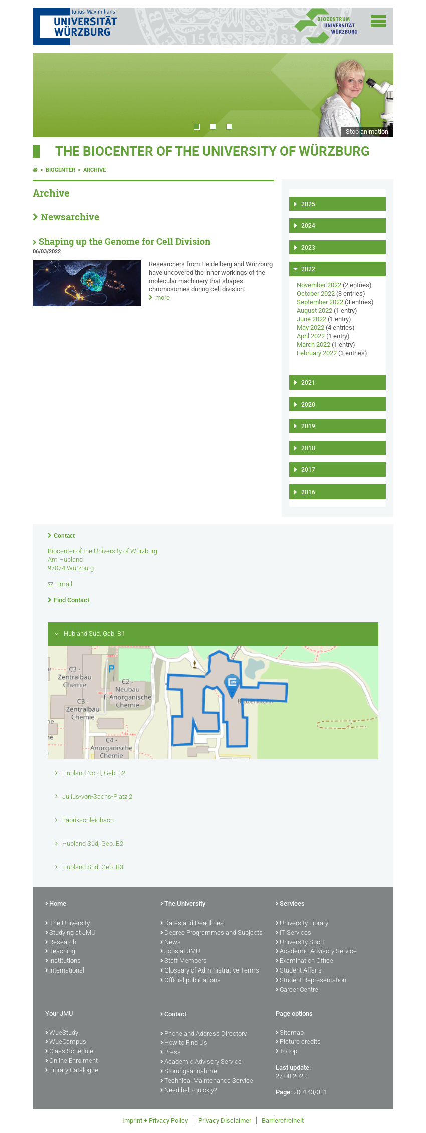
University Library (302, 923)
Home (55, 904)
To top (286, 1051)
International (64, 971)
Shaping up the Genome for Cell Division (124, 241)
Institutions (63, 961)
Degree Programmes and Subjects (211, 933)
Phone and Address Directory (203, 1034)
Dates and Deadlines (192, 923)
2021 (308, 382)
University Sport (300, 942)
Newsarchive (70, 217)
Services (290, 904)
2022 (308, 269)
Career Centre (297, 990)
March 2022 (313, 344)
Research (60, 942)
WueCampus (65, 1042)
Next (375, 94)
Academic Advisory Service (316, 951)
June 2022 (311, 319)
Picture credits (298, 1042)
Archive (94, 170)
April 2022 (311, 336)
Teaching (60, 951)
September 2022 (320, 302)
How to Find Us (183, 1043)
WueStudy (61, 1033)
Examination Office (304, 961)
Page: (284, 1092)
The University (67, 923)
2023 (308, 247)
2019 (308, 426)
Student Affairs (299, 971)
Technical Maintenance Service (206, 1081)
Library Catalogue (71, 1070)
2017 (308, 469)
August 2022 (314, 310)
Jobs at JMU (180, 951)
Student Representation (311, 980)
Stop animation (367, 131)
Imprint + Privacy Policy (155, 1120)
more (162, 297)
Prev (50, 94)
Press (170, 1052)
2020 (308, 404)
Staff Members (183, 961)
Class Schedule (69, 1051)
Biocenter (60, 170)
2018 (308, 448)
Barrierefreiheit (283, 1120)
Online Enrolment (71, 1061)
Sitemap (290, 1033)
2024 (308, 225)
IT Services (293, 933)
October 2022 (316, 293)
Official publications (190, 980)
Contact (64, 535)
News (170, 942)
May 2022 (310, 327)
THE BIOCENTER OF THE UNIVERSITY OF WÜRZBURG (212, 151)
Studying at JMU (70, 933)
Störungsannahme (188, 1071)
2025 (308, 204)
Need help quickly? (188, 1090)
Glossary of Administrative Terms (209, 971)
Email (64, 584)
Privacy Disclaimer (224, 1120)
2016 (308, 492)
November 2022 (319, 285)
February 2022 (317, 353)
